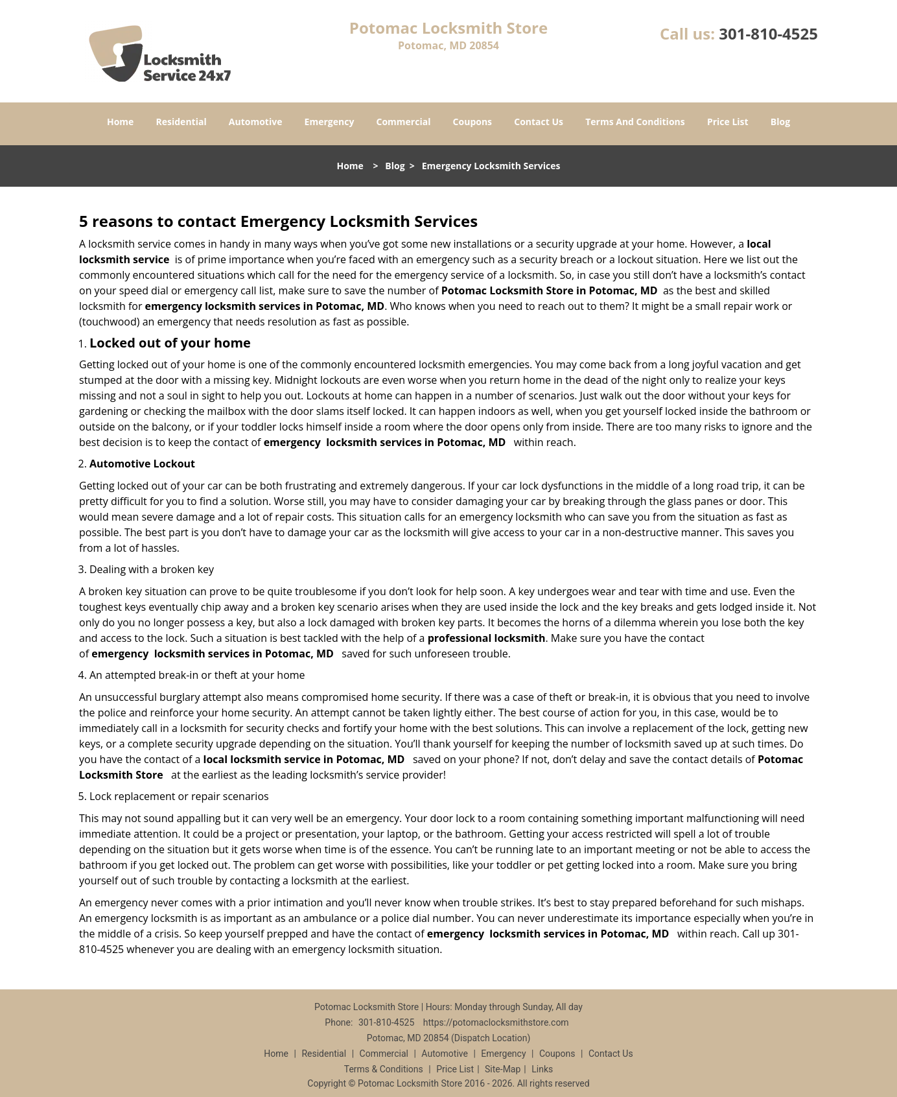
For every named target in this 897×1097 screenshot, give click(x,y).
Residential (181, 121)
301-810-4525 (768, 33)
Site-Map (502, 1069)
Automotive (256, 121)
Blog (780, 121)
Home (120, 121)
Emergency (330, 121)
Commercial (404, 121)
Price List (728, 121)
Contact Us (538, 121)
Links (542, 1069)
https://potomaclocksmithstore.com (496, 1022)
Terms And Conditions (635, 121)
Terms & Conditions (383, 1069)
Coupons (472, 121)
